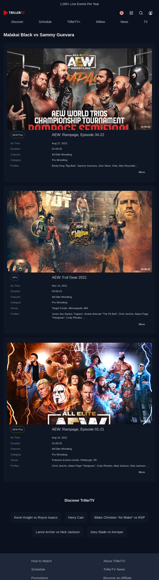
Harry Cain (76, 517)
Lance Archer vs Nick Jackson (58, 532)
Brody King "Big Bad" (64, 165)
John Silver (104, 165)
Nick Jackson (138, 465)
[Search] (141, 13)
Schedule (45, 22)
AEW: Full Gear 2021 (69, 277)
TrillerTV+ (74, 22)
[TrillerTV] (14, 12)
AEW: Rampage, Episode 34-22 (78, 135)
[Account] (150, 13)
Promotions (39, 578)
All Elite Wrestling (62, 154)
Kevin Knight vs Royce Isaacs (36, 517)
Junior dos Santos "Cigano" (67, 313)
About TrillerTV (114, 561)
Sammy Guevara (87, 165)
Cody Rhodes (74, 317)
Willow (100, 22)
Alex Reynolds (127, 165)
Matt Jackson (121, 465)
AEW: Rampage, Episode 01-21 (78, 429)
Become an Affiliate (117, 578)
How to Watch (41, 561)
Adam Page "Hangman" (81, 465)
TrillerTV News (114, 569)
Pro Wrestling (59, 159)
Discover (17, 22)
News (124, 22)
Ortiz (115, 165)
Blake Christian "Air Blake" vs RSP (119, 517)
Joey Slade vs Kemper (106, 532)
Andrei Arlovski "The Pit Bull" (100, 313)
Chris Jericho (126, 313)
